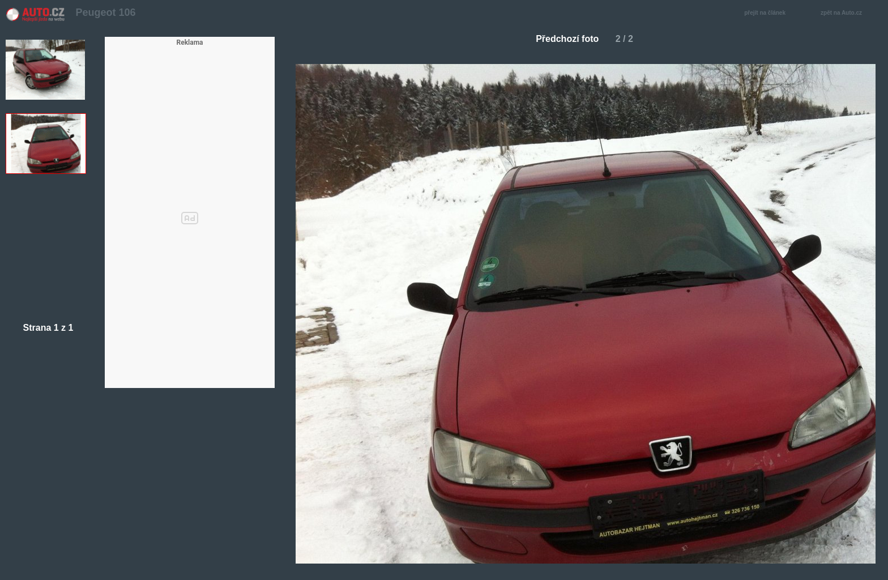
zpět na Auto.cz (847, 13)
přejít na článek (768, 13)
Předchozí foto (563, 39)
